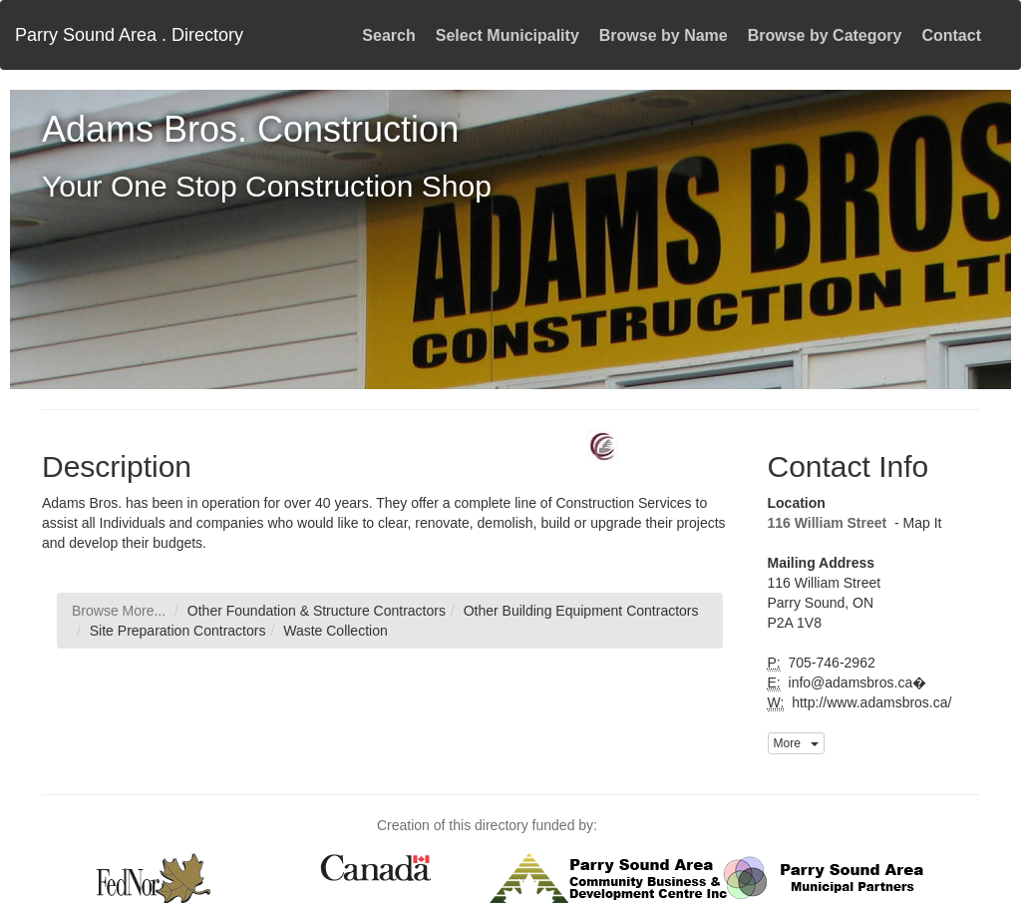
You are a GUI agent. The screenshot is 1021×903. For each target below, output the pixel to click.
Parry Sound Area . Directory (129, 35)
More (796, 743)
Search (388, 35)
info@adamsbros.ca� (856, 682)
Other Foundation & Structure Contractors (316, 611)
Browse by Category (825, 35)
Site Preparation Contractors (178, 631)
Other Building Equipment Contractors (581, 611)
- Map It (915, 523)
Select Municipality (507, 35)
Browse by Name (663, 35)
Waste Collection (335, 631)
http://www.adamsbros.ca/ (869, 702)
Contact (951, 35)
